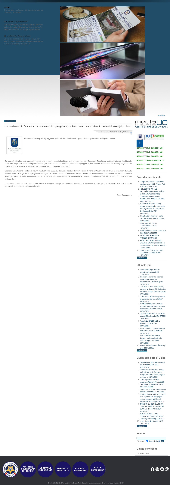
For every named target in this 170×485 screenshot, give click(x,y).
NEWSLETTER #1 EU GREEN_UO (149, 168)
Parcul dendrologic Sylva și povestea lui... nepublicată (149, 272)
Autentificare (161, 115)
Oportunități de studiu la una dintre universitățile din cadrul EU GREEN (152, 316)
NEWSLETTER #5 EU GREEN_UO (149, 152)
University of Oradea (152, 419)
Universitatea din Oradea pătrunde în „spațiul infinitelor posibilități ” (152, 299)
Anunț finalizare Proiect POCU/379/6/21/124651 (148, 225)
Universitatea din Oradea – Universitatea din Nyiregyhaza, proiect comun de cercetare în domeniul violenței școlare (67, 126)
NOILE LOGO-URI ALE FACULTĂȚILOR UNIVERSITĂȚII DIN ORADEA (152, 191)
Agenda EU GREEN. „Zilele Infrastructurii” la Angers (150, 323)
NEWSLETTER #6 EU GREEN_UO (149, 148)
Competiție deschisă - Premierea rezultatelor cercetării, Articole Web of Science (152, 184)
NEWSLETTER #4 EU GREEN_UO (149, 156)
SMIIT (122, 483)
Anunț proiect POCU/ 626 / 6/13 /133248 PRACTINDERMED (151, 252)
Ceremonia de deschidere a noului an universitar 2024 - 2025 (152, 364)
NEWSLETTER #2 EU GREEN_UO (149, 164)
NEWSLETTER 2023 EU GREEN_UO (150, 160)
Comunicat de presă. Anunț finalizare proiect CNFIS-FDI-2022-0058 (152, 198)
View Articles (10, 121)
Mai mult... (141, 257)
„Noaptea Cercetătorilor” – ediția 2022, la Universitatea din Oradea (152, 218)
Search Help (154, 441)
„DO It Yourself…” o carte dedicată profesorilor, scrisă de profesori (152, 330)
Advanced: (142, 441)
